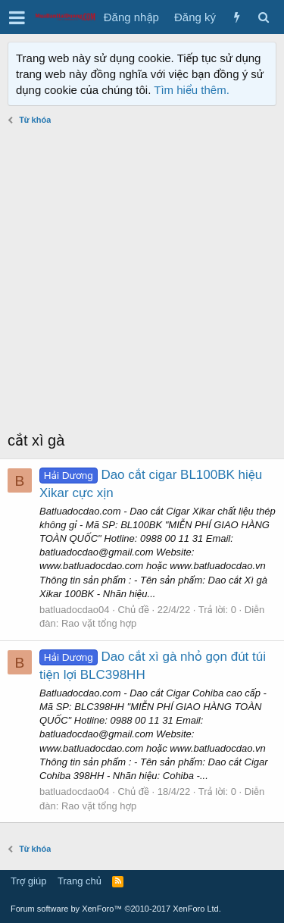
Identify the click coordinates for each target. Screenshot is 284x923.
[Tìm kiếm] (263, 17)
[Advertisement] (142, 280)
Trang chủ (79, 881)
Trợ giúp (28, 881)
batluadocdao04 (74, 609)
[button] (17, 17)
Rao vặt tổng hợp (98, 623)
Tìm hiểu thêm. (191, 89)
